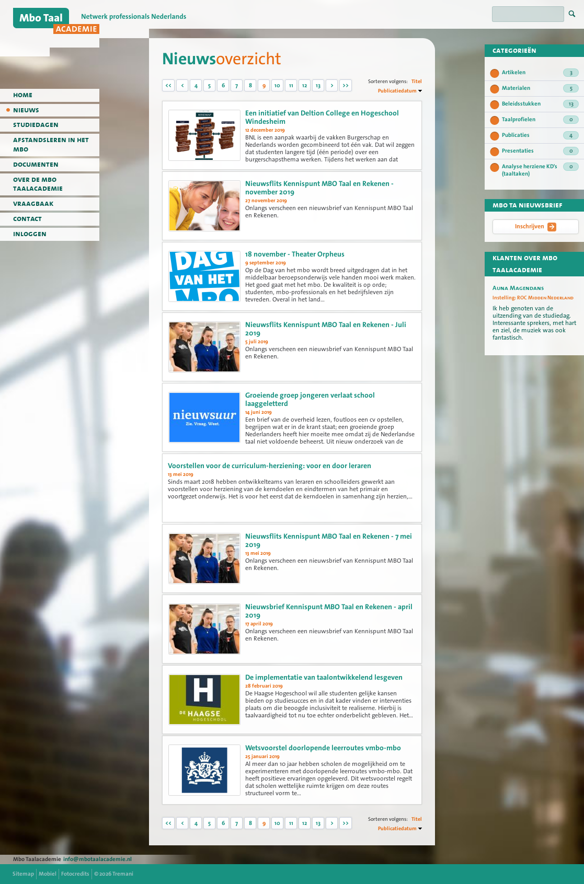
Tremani (122, 874)
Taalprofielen (540, 119)
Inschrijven (535, 226)
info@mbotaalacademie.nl (97, 859)
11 (291, 85)
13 (318, 85)
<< (168, 85)
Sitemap (23, 874)
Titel (416, 81)
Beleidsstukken (540, 104)
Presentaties (540, 151)
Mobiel (47, 874)
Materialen (540, 88)
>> (345, 85)
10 (277, 85)
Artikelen (540, 72)
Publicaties (540, 135)
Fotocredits (75, 874)
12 (304, 85)
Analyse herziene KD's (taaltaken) (540, 170)
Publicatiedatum (397, 90)
